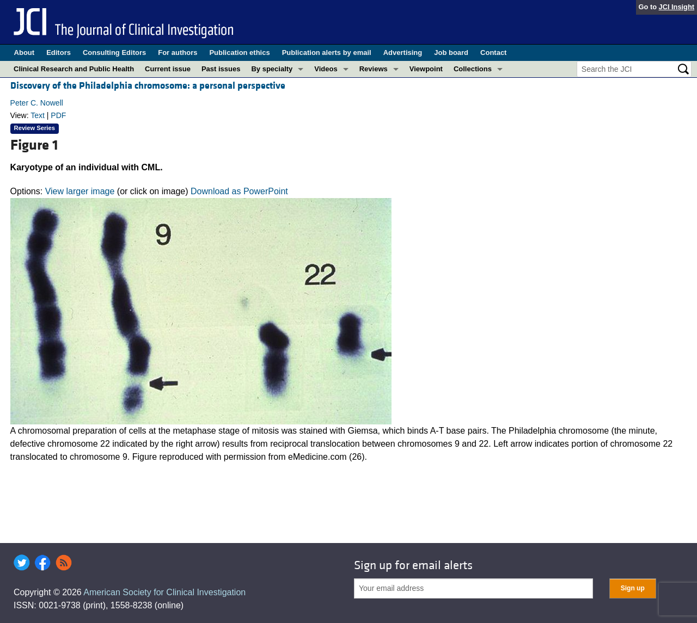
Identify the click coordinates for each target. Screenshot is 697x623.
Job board (451, 52)
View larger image (80, 191)
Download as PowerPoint (239, 191)
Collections (473, 69)
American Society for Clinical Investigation (164, 592)
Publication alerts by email (326, 52)
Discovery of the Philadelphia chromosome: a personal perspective (147, 85)
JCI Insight (676, 7)
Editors (58, 52)
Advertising (403, 52)
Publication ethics (239, 52)
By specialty (271, 69)
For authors (177, 52)
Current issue (168, 69)
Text (37, 115)
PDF (58, 115)
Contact (493, 52)
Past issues (221, 69)
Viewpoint (426, 69)
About (24, 52)
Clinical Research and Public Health (74, 69)
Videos (325, 69)
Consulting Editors (114, 52)
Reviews (373, 69)
